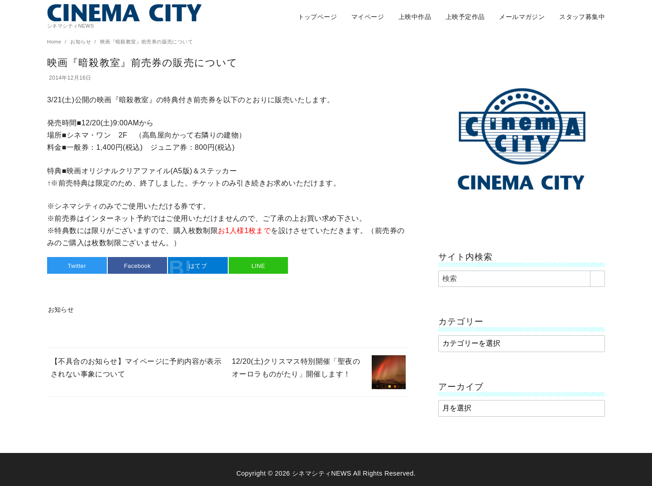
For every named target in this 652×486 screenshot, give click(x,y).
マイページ (367, 16)
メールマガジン (522, 16)
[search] (597, 279)
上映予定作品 (465, 16)
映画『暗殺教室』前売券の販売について (146, 41)
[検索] (521, 279)
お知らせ (81, 41)
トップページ (317, 16)
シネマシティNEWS (321, 473)
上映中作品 (414, 16)
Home (55, 41)
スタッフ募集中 (582, 16)
